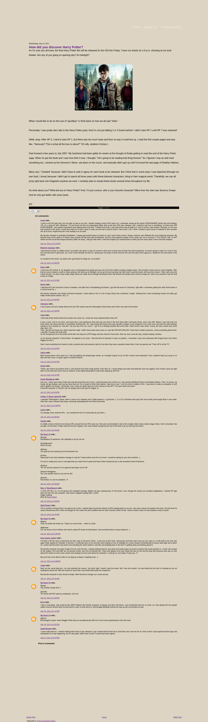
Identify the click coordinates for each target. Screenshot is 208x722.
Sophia (43, 421)
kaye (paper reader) (48, 538)
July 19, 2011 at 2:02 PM (49, 625)
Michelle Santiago (47, 248)
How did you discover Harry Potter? (56, 47)
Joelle (42, 565)
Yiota (42, 315)
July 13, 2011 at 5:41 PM (49, 362)
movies (106, 208)
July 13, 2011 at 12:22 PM (50, 244)
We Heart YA (45, 434)
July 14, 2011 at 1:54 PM (49, 501)
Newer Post (30, 717)
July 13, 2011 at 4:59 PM (49, 300)
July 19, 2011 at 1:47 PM (49, 611)
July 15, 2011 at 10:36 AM (50, 534)
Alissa (42, 353)
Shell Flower (45, 505)
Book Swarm (52, 497)
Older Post (177, 717)
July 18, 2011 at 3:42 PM (49, 598)
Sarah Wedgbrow (47, 379)
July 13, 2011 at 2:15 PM (49, 280)
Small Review (46, 629)
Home (104, 717)
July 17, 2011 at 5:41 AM (49, 579)
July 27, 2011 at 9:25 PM (49, 638)
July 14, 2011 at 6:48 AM (49, 417)
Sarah (42, 366)
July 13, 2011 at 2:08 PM (49, 263)
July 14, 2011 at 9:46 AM (49, 484)
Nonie (42, 285)
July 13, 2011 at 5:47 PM (49, 375)
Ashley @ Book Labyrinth (51, 397)
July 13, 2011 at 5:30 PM (49, 311)
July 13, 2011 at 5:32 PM (49, 349)
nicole (42, 410)
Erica (42, 602)
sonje (42, 220)
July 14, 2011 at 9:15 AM (49, 430)
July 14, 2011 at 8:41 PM (49, 515)
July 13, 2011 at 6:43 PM (49, 392)
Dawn (42, 267)
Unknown (44, 304)
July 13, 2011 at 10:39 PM (50, 406)
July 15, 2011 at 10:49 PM (50, 561)
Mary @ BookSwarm (48, 488)
